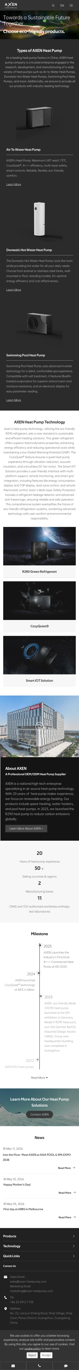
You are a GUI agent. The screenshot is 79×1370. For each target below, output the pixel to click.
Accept (46, 1355)
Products (9, 1236)
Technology (11, 1246)
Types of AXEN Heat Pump (39, 51)
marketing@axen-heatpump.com (31, 1291)
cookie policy (32, 1348)
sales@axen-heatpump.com (28, 1281)
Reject (32, 1355)
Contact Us (9, 1266)
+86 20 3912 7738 (21, 1302)
